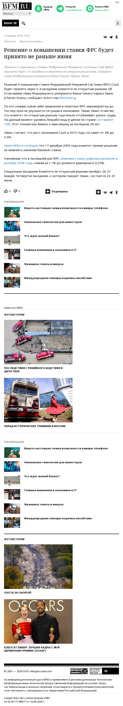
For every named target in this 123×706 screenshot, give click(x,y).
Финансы (10, 41)
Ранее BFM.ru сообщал (21, 145)
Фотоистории (14, 314)
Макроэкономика (31, 41)
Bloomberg (67, 98)
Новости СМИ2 (13, 308)
